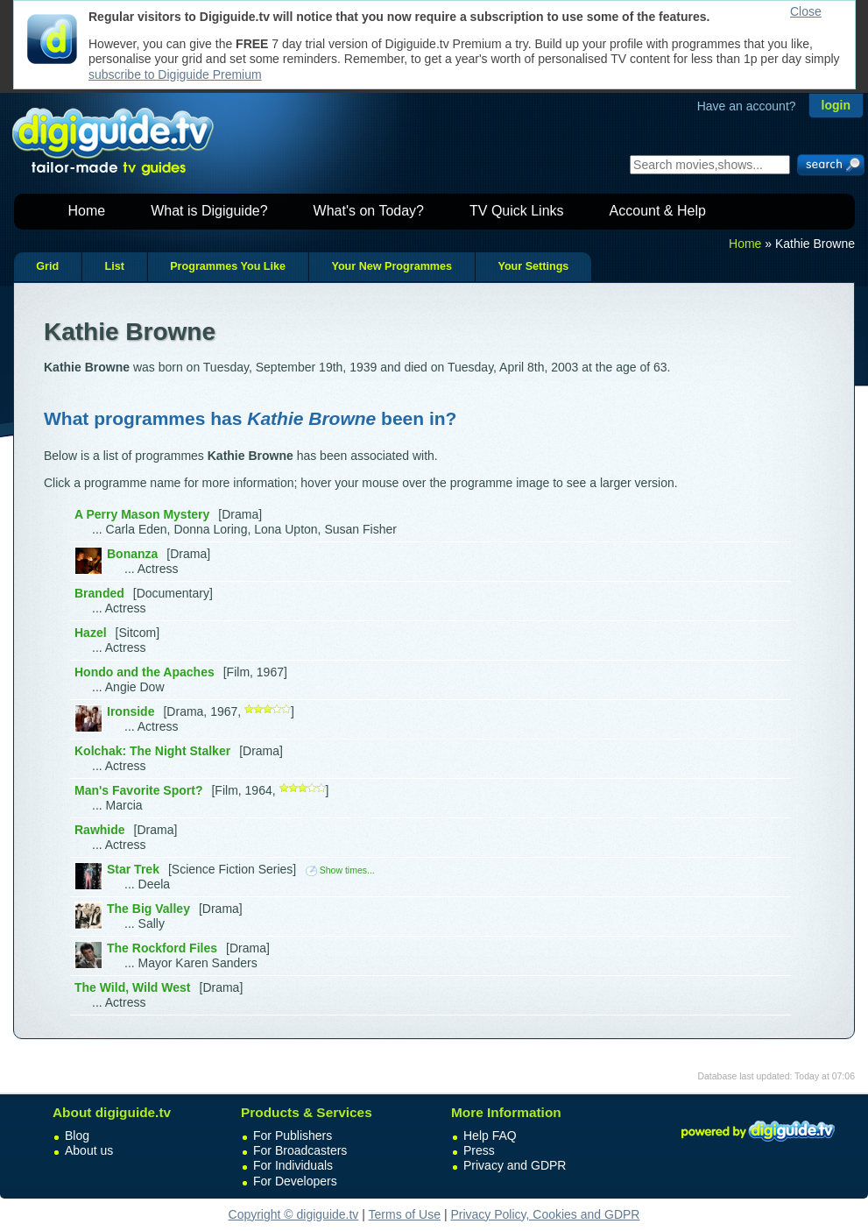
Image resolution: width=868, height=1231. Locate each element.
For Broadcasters (300, 1150)
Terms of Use (405, 1214)
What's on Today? (369, 210)
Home (87, 210)
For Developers (295, 1181)
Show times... (340, 870)
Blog (77, 1135)
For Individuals (293, 1165)
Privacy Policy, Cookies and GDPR (544, 1214)
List (113, 266)
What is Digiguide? (209, 210)
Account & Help (658, 210)
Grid (47, 266)
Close (806, 11)
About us (89, 1150)
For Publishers (292, 1135)
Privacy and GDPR (514, 1165)
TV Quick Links (516, 210)
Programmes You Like (228, 266)
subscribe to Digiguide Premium (175, 74)
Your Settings (533, 266)
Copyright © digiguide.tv (294, 1214)
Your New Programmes (391, 266)
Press (479, 1150)
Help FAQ (490, 1135)
